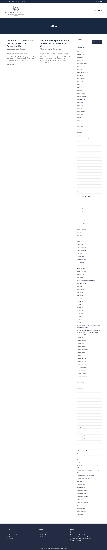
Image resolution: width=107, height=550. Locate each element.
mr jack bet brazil (81, 370)
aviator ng (79, 165)
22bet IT (79, 135)
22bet (78, 129)
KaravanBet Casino (82, 271)
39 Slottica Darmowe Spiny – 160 (85, 138)
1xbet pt (79, 117)
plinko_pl (79, 427)
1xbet (78, 84)
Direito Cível (80, 244)
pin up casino (80, 400)
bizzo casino (80, 183)
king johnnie (80, 277)
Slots (78, 457)
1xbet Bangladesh (81, 96)
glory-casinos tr (81, 268)
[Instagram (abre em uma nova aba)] (99, 1)
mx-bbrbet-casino (81, 373)
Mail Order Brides (81, 283)
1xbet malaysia (81, 111)
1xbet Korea (80, 105)
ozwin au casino (81, 388)
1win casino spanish (82, 63)
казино (79, 505)
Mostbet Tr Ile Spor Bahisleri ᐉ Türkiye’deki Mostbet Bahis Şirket (54, 43)
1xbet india (80, 102)
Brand (78, 192)
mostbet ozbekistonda (82, 349)
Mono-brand (80, 307)
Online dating (80, 382)
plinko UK (79, 424)
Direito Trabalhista (81, 250)
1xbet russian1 (80, 126)
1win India (79, 69)
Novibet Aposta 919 (82, 376)
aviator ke (79, 159)
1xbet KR (79, 108)
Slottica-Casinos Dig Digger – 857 (85, 478)
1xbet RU (79, 120)
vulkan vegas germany (82, 502)
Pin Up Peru (80, 409)
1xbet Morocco (81, 114)
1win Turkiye (80, 75)
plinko (78, 418)
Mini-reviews (80, 295)
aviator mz (79, 162)
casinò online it (81, 220)
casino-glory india (81, 229)
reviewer (79, 448)
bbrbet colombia (81, 177)
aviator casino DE (81, 150)
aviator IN (79, 156)
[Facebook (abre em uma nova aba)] (96, 1)
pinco (78, 412)
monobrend (80, 313)
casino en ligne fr (81, 211)
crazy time (79, 235)
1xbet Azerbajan (81, 93)
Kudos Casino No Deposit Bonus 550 (86, 280)
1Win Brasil (80, 57)
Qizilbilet (79, 430)
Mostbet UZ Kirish (81, 358)
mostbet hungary (81, 340)
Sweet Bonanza (81, 484)
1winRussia (80, 81)
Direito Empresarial (82, 247)
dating (78, 241)
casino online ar (81, 217)
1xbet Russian (80, 123)
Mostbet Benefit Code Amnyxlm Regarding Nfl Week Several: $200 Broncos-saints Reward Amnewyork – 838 (88, 332)
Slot (78, 454)
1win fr (79, 66)
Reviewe (79, 445)
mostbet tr (25, 49)
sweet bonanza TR (81, 487)
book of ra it (80, 189)
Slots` (78, 460)
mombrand (80, 298)
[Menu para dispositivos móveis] (98, 11)
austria (79, 141)
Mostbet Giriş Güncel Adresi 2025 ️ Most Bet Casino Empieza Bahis (20, 43)
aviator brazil (80, 147)
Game (78, 265)
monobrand (80, 310)
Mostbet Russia (81, 352)
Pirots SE (79, 415)
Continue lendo (10, 64)
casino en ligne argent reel (83, 209)
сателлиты (80, 514)
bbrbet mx (79, 180)
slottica (79, 463)
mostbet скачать (81, 361)
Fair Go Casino (80, 256)
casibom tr (79, 200)
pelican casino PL (81, 394)
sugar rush (80, 481)
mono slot (79, 304)
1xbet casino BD (81, 99)
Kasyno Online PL (81, 274)
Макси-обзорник (81, 511)
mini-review (80, 292)
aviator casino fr (81, 153)
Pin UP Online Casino (82, 406)
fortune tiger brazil (81, 259)
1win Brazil (80, 60)
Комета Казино (81, 508)
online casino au (81, 379)
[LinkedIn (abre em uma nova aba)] (101, 1)
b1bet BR (79, 168)
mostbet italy (80, 343)
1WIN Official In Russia (82, 72)
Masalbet (79, 286)
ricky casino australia (82, 451)
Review (79, 442)
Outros (79, 385)
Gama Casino (80, 262)
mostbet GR (80, 337)
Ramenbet (79, 433)
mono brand (80, 301)
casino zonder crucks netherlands (85, 226)
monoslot (79, 319)
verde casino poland (82, 493)
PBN (78, 391)
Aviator (79, 144)
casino (78, 205)
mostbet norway (81, 346)
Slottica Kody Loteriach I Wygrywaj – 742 (87, 475)
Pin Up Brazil (80, 397)
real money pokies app (82, 436)
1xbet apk (79, 87)
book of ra (79, 186)
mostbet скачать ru (82, 364)
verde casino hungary (82, 490)
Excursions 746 (81, 253)
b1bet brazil (80, 171)
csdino (78, 238)
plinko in (79, 421)
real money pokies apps (83, 439)
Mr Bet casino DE (81, 367)
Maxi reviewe (80, 289)
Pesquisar (79, 39)
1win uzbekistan (81, 78)
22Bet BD (79, 132)
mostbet (79, 322)
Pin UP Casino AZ (81, 403)
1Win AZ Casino (81, 54)
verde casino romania (82, 496)
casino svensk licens (82, 223)
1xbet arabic (80, 90)
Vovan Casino (80, 499)
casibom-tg (80, 203)
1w (78, 51)
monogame (80, 316)
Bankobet (79, 174)
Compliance (80, 232)
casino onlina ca (81, 214)
